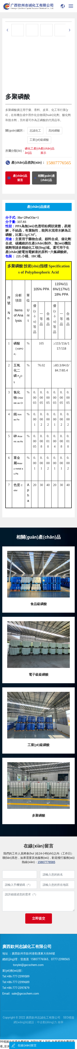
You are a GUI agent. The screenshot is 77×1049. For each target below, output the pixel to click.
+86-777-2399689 (18, 982)
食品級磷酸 (38, 604)
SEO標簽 (68, 1017)
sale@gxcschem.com (25, 993)
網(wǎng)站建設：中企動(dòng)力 (35, 1022)
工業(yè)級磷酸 (39, 745)
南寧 (60, 1022)
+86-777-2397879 (18, 987)
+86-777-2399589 (18, 976)
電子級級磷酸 (38, 674)
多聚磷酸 (38, 815)
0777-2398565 (60, 959)
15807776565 (58, 162)
